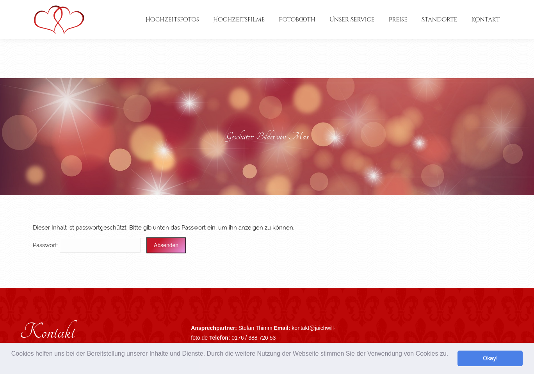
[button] (12, 364)
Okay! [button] (490, 358)
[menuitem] (172, 19)
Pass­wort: (87, 245)
